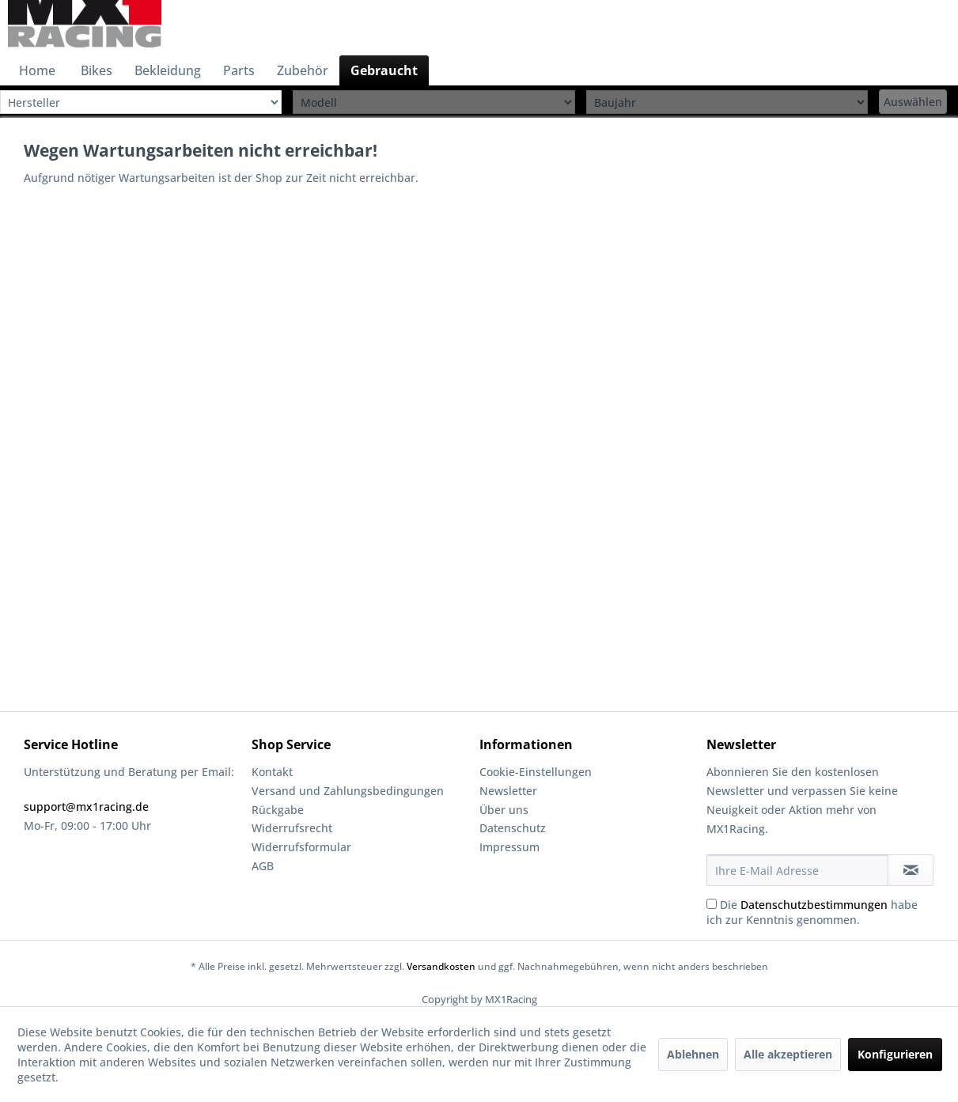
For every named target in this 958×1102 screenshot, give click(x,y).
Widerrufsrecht (292, 827)
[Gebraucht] (384, 70)
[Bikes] (96, 70)
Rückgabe (278, 809)
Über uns (503, 809)
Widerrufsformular (301, 846)
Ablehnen (693, 1054)
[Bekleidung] (167, 70)
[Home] (37, 70)
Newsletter (508, 790)
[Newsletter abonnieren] (910, 870)
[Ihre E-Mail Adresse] (797, 870)
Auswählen (913, 101)
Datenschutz (512, 827)
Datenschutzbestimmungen (814, 904)
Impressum (509, 846)
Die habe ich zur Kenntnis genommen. (812, 912)
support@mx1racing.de (86, 806)
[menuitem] (37, 70)
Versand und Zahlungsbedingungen (348, 790)
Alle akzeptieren (788, 1054)
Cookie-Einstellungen (535, 771)
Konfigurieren (895, 1054)
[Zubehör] (302, 70)
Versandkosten (441, 966)
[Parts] (239, 70)
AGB (263, 865)
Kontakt (272, 771)
